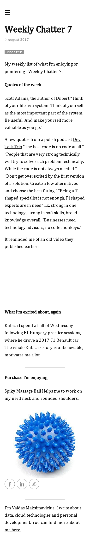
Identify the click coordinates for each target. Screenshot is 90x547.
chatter (14, 52)
